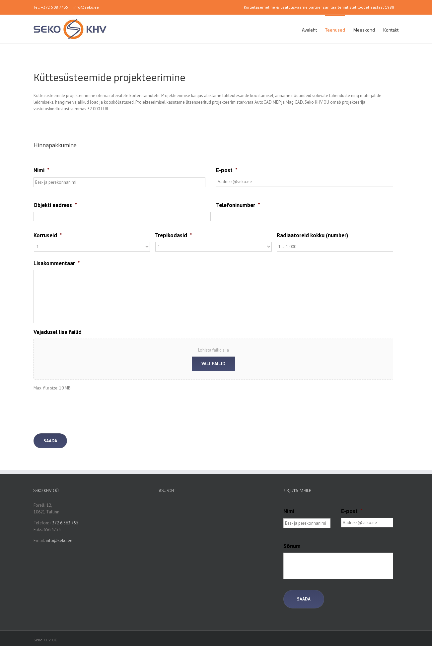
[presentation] (84, 410)
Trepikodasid (173, 235)
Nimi (41, 170)
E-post (227, 170)
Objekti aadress (55, 205)
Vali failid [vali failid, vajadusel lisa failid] (213, 364)
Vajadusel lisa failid (58, 332)
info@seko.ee (86, 7)
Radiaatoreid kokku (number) (312, 235)
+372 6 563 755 (64, 523)
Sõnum (292, 546)
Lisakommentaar (57, 263)
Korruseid (48, 235)
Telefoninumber (238, 205)
